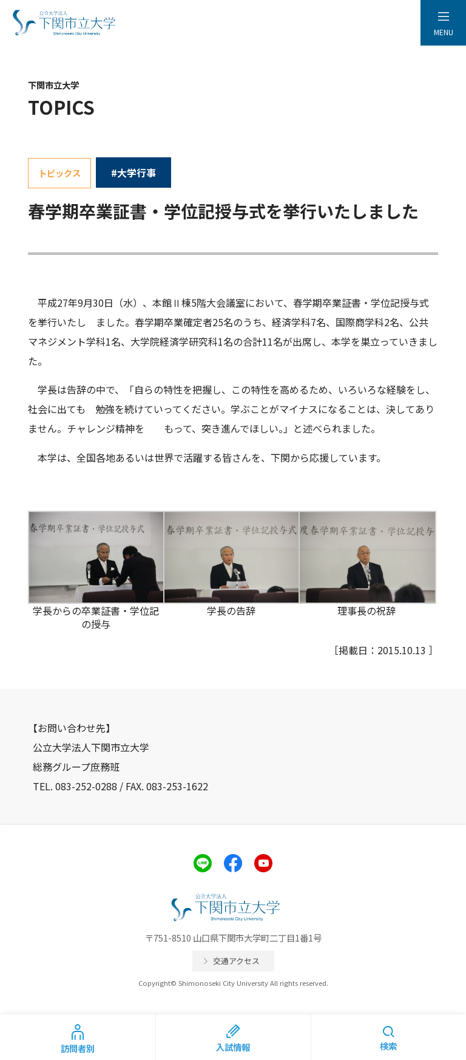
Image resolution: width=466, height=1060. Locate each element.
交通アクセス (236, 960)
